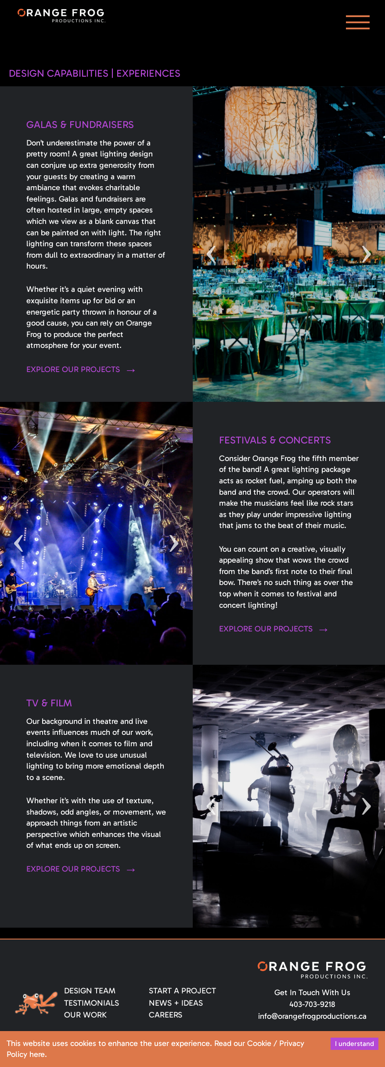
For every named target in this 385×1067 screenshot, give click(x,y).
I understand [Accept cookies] (354, 1043)
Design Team (89, 991)
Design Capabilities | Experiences (94, 73)
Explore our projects (73, 369)
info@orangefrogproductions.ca (312, 1016)
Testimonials (91, 1003)
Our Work (85, 1015)
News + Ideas (176, 1003)
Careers (165, 1015)
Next (366, 244)
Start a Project (182, 991)
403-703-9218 (312, 1004)
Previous (211, 244)
